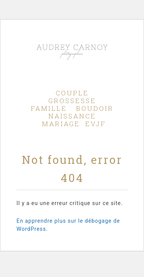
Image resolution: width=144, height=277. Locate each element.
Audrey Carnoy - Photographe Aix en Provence (71, 64)
